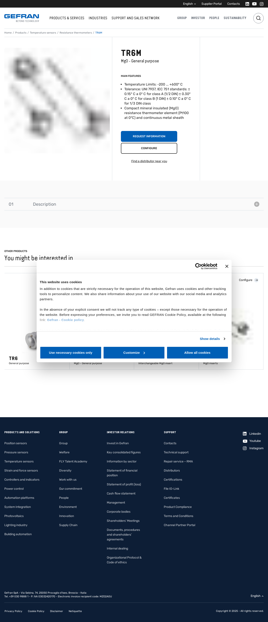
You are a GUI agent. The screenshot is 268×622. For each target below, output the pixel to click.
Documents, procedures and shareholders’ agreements (123, 534)
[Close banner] (226, 266)
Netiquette (75, 611)
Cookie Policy (36, 611)
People (214, 18)
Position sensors (15, 443)
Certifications (173, 479)
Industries (98, 18)
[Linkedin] (246, 3)
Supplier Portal (211, 4)
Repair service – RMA (178, 461)
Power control (14, 489)
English (188, 4)
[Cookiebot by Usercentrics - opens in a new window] (198, 266)
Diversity (65, 470)
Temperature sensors (43, 32)
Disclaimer (56, 611)
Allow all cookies (197, 352)
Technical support (176, 452)
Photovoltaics (14, 516)
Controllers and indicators (21, 479)
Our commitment (70, 489)
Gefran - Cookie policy (65, 320)
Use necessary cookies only (70, 352)
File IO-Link (171, 489)
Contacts (233, 4)
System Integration (17, 507)
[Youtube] (253, 4)
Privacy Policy (13, 611)
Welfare (64, 452)
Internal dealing (117, 548)
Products (20, 32)
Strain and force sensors (21, 470)
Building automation (18, 534)
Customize (134, 352)
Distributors (172, 470)
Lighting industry (16, 525)
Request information (149, 136)
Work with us (67, 479)
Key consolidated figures (124, 452)
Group (182, 18)
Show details (210, 339)
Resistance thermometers (76, 32)
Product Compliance (178, 507)
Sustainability (235, 18)
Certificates (172, 498)
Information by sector (121, 461)
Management (116, 502)
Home (8, 32)
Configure (149, 148)
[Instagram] (260, 3)
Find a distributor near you (149, 161)
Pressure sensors (16, 452)
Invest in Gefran (118, 443)
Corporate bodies (118, 512)
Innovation (66, 516)
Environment (68, 507)
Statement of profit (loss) (124, 484)
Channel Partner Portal (179, 525)
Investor (198, 18)
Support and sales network (135, 18)
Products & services (66, 18)
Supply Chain (68, 525)
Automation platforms (19, 498)
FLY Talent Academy (73, 461)
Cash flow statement (121, 493)
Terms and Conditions (178, 516)
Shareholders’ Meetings (123, 521)
